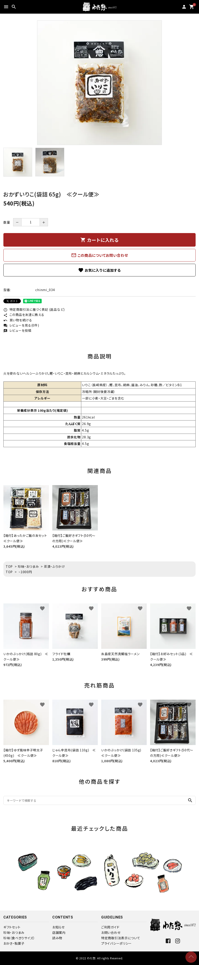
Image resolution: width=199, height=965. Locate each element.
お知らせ (58, 927)
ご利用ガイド (110, 927)
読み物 (57, 938)
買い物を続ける (17, 320)
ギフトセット (11, 927)
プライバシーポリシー (116, 943)
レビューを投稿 (17, 330)
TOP (9, 566)
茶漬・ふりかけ (54, 566)
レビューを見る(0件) (21, 325)
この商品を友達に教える (23, 314)
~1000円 (25, 572)
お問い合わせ (110, 932)
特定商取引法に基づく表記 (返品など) (34, 309)
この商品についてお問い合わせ (99, 255)
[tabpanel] (99, 82)
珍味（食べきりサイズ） (19, 938)
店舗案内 (59, 932)
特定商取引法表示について (120, 938)
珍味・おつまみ (28, 566)
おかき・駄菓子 (13, 943)
